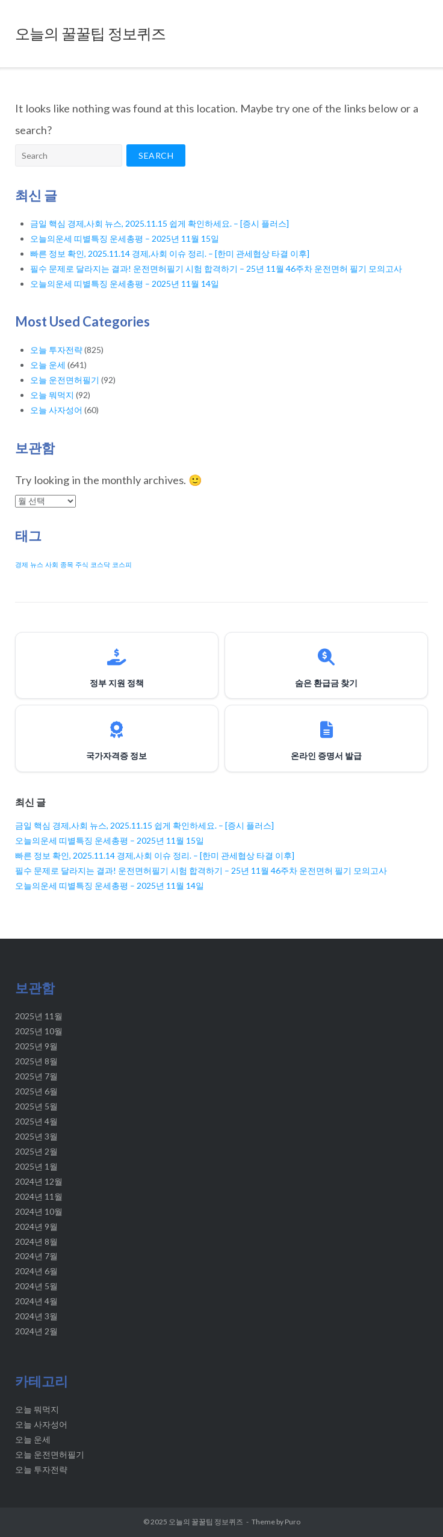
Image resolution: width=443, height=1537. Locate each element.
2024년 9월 (36, 1226)
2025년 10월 (39, 1031)
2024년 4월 (36, 1301)
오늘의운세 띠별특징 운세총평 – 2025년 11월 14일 (124, 283)
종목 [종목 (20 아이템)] (66, 564)
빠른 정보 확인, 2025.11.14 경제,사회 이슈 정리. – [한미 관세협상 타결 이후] (169, 253)
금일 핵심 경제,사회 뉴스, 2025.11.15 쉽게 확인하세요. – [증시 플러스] (159, 223)
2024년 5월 (36, 1286)
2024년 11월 (39, 1196)
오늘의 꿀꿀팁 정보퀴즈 (206, 1521)
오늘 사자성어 (56, 410)
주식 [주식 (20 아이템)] (81, 564)
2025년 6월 (36, 1091)
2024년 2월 (36, 1331)
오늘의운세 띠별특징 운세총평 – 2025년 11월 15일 (124, 238)
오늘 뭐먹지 (52, 395)
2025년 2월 (36, 1151)
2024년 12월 (39, 1181)
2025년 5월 (36, 1106)
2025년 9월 (36, 1046)
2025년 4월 (36, 1121)
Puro (292, 1521)
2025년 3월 (36, 1136)
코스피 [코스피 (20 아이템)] (122, 564)
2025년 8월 (36, 1061)
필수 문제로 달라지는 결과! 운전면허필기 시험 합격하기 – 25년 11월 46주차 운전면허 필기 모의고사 (216, 268)
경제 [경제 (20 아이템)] (21, 564)
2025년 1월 (36, 1166)
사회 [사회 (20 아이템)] (51, 564)
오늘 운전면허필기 (64, 380)
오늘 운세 (48, 365)
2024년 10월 (39, 1211)
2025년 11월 (39, 1016)
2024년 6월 (36, 1271)
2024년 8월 (36, 1241)
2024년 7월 (36, 1256)
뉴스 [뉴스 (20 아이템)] (36, 564)
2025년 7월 (36, 1076)
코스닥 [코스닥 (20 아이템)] (100, 564)
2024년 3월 (36, 1316)
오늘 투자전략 (56, 350)
